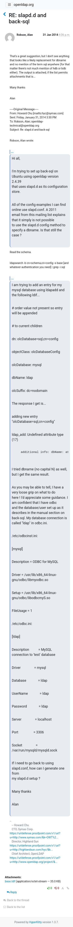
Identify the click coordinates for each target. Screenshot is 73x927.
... (12, 152)
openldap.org (23, 5)
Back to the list (14, 907)
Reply (12, 892)
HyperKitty (35, 922)
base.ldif (10, 881)
